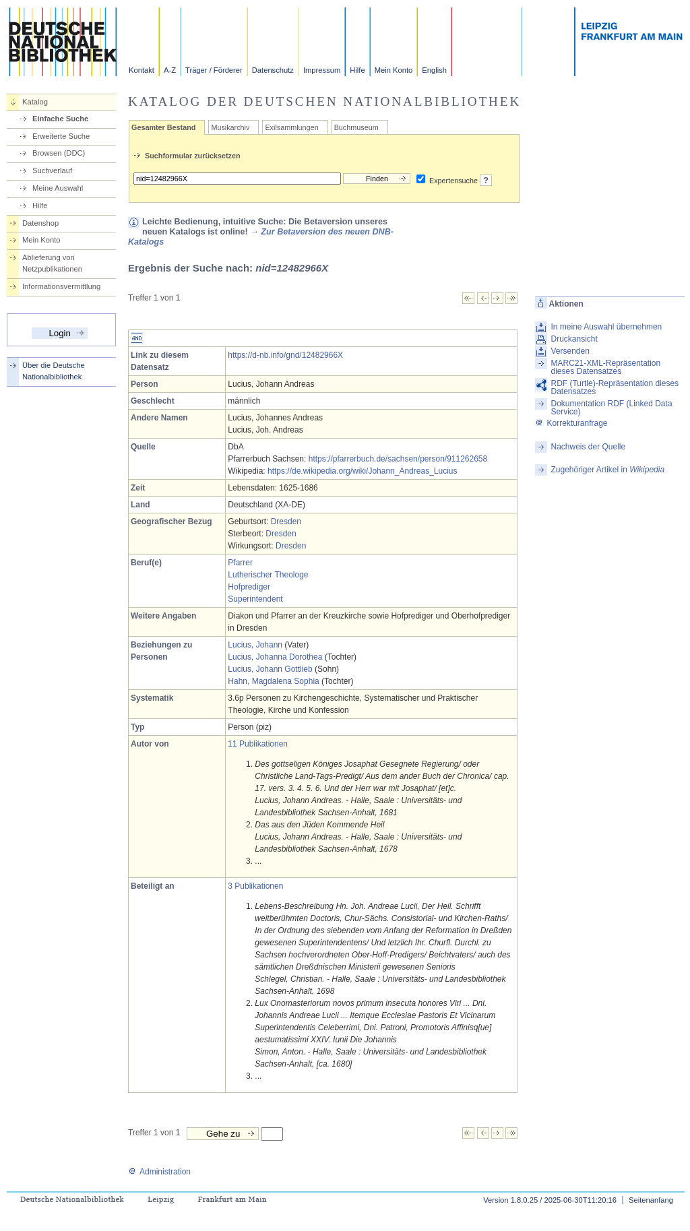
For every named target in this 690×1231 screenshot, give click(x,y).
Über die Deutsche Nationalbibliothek (53, 371)
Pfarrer (240, 562)
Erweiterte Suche (61, 136)
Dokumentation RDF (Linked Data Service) (611, 407)
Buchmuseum (356, 127)
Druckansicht (574, 339)
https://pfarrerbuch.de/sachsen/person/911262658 (398, 459)
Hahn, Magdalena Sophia (273, 681)
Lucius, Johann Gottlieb (270, 669)
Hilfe (357, 70)
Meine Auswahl (57, 188)
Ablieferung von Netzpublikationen (52, 263)
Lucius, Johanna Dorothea (275, 657)
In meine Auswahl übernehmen (606, 327)
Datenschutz (273, 70)
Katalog (35, 102)
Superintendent (255, 599)
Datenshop (40, 223)
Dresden (286, 521)
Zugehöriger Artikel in (607, 469)
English (434, 70)
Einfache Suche (60, 119)
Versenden (570, 351)
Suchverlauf (52, 170)
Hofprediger (249, 587)
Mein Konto (394, 70)
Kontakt (141, 70)
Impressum (321, 70)
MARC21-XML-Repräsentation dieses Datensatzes (605, 367)
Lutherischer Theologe (268, 574)
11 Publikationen (258, 744)
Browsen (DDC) (58, 153)
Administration (159, 1171)
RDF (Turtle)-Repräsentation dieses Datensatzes (615, 387)
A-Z (170, 70)
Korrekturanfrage (571, 423)
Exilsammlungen (291, 127)
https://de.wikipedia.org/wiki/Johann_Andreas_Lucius (363, 471)
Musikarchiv (230, 127)
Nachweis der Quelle (588, 446)
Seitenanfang (651, 1200)
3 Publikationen (255, 886)
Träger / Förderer (214, 70)
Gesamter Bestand (163, 127)
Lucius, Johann (255, 645)
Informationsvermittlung (61, 286)
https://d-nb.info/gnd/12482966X (285, 355)
